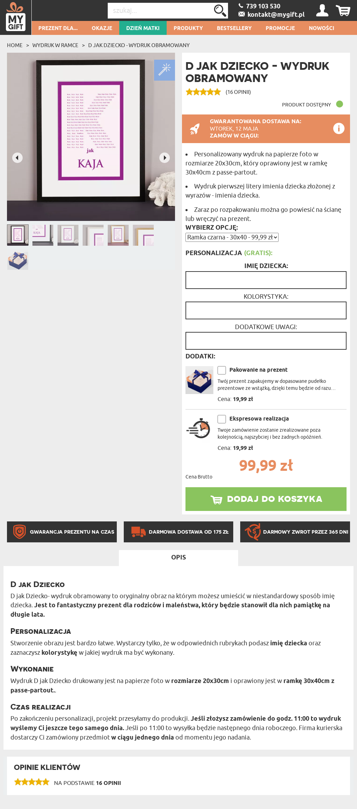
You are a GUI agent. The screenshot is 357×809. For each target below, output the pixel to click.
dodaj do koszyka (274, 498)
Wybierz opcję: (211, 228)
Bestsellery (234, 28)
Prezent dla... (58, 28)
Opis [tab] (178, 558)
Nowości (321, 28)
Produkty (188, 28)
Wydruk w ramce (55, 45)
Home (15, 45)
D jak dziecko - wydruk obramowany (139, 45)
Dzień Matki (143, 28)
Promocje (280, 28)
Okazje (102, 28)
